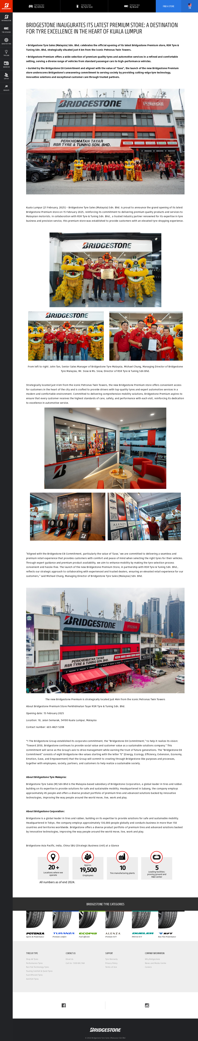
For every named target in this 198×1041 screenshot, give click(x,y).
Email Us (69, 959)
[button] (84, 6)
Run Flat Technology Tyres (37, 967)
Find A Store (168, 6)
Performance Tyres (34, 963)
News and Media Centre (155, 963)
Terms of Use (111, 967)
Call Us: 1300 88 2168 (75, 963)
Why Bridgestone (152, 959)
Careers (148, 967)
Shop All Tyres (32, 959)
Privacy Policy (111, 963)
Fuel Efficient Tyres (34, 975)
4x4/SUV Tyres (32, 979)
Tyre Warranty (111, 959)
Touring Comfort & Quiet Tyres (39, 971)
